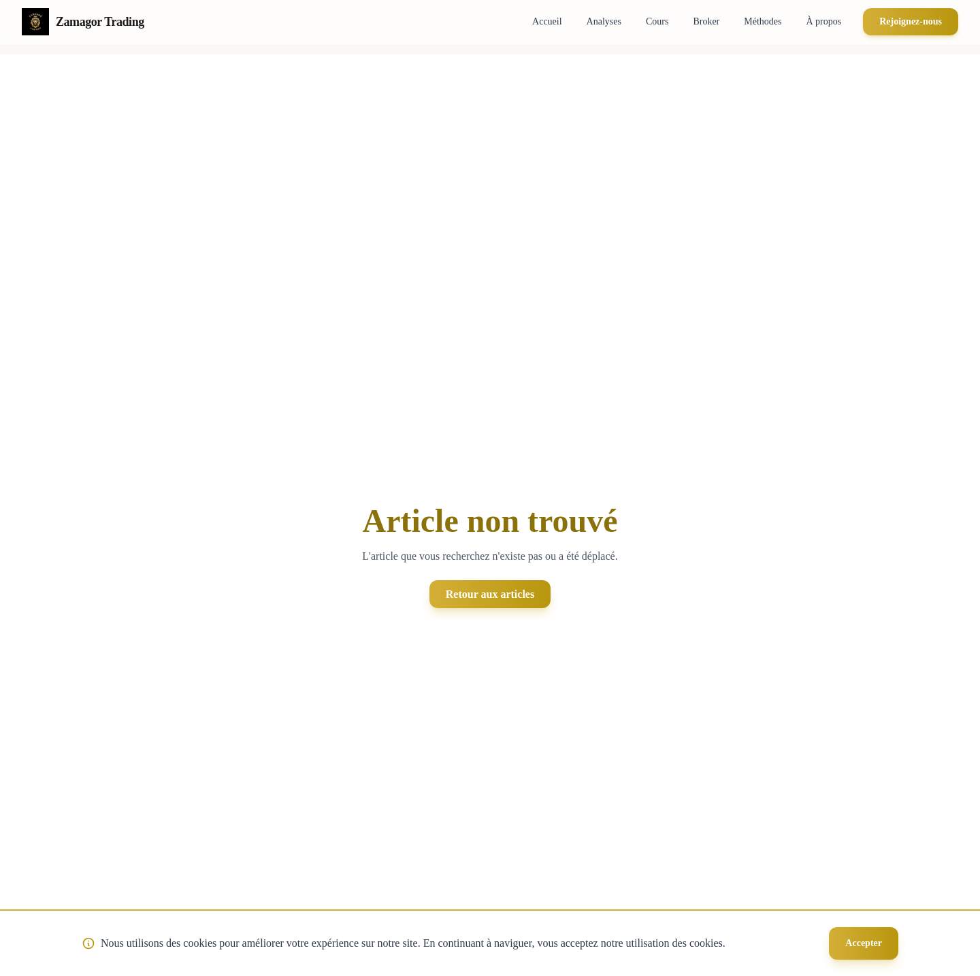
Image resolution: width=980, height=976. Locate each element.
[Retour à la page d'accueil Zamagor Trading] (83, 21)
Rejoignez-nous (910, 21)
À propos (823, 21)
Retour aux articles (490, 594)
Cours (657, 21)
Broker (706, 21)
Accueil (547, 21)
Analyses (604, 21)
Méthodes (762, 21)
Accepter (863, 943)
